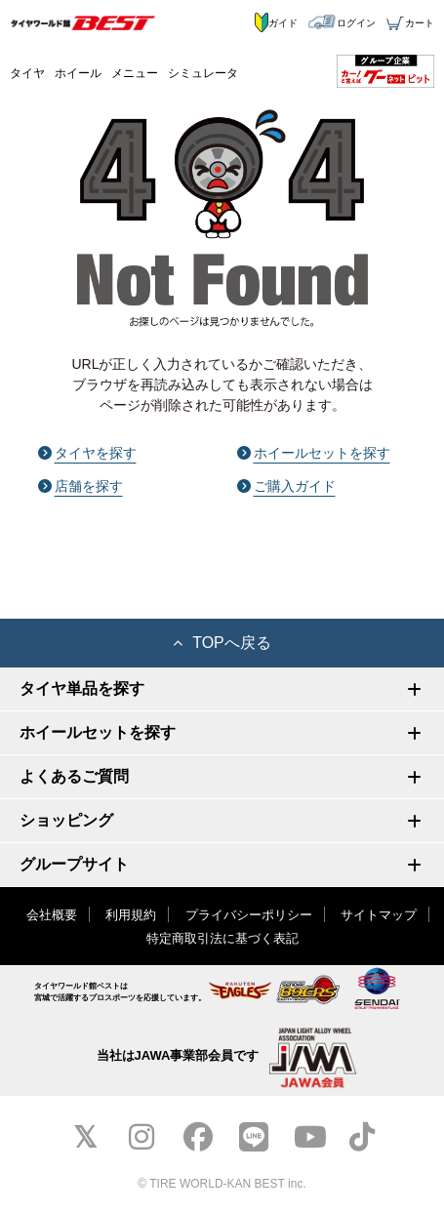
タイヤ (27, 73)
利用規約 (130, 915)
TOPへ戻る (222, 642)
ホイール (78, 73)
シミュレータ (203, 73)
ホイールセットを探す (313, 453)
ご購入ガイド (286, 486)
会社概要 (51, 915)
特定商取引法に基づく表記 (222, 938)
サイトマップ (379, 915)
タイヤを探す (87, 453)
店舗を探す (80, 486)
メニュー (134, 73)
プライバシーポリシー (248, 915)
